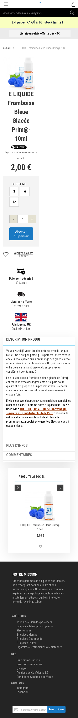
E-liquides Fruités (27, 643)
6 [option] (25, 191)
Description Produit (24, 339)
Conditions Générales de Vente (35, 676)
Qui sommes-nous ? (28, 660)
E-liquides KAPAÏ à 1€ (27, 22)
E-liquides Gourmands (29, 638)
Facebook (22, 692)
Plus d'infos (17, 445)
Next (60, 488)
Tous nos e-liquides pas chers (34, 622)
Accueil (7, 48)
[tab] (39, 341)
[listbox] (21, 197)
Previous (18, 488)
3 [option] (14, 191)
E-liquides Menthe (27, 634)
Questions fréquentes (29, 664)
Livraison (22, 668)
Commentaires (19, 455)
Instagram (22, 687)
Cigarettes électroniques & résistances (39, 647)
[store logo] (39, 2)
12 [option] (14, 202)
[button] (14, 546)
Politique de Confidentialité (32, 672)
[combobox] (39, 12)
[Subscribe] (56, 709)
